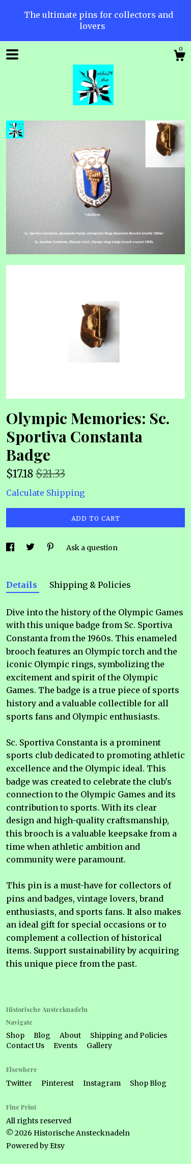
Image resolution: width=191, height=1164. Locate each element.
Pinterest (58, 1083)
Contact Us (26, 1045)
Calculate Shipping (45, 493)
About (71, 1035)
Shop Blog (148, 1083)
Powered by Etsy (35, 1145)
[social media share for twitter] (31, 547)
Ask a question (92, 547)
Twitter (20, 1083)
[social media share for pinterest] (51, 547)
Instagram (102, 1083)
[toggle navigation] (12, 54)
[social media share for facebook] (11, 547)
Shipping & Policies (90, 585)
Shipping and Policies (128, 1035)
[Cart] (179, 57)
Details (22, 585)
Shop (16, 1035)
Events (66, 1045)
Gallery (99, 1045)
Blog (43, 1035)
